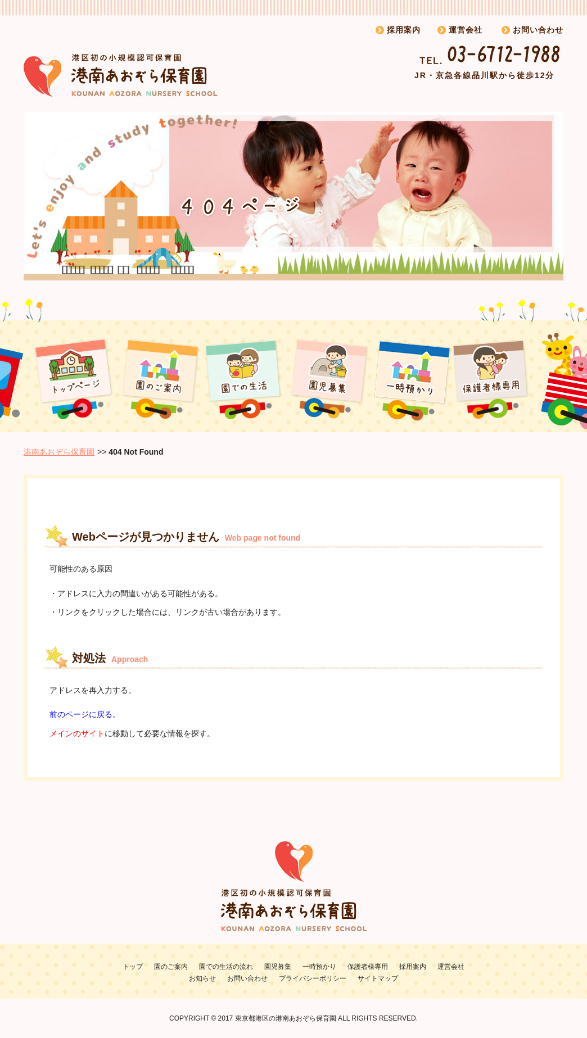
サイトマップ (378, 978)
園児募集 (277, 967)
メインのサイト (77, 733)
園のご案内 (171, 967)
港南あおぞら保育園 (59, 451)
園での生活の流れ (226, 967)
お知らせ (202, 978)
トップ (133, 967)
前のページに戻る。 (84, 714)
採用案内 (404, 29)
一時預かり (319, 967)
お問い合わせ (538, 29)
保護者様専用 (367, 967)
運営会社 (465, 29)
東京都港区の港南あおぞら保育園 (285, 1018)
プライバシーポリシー (312, 978)
